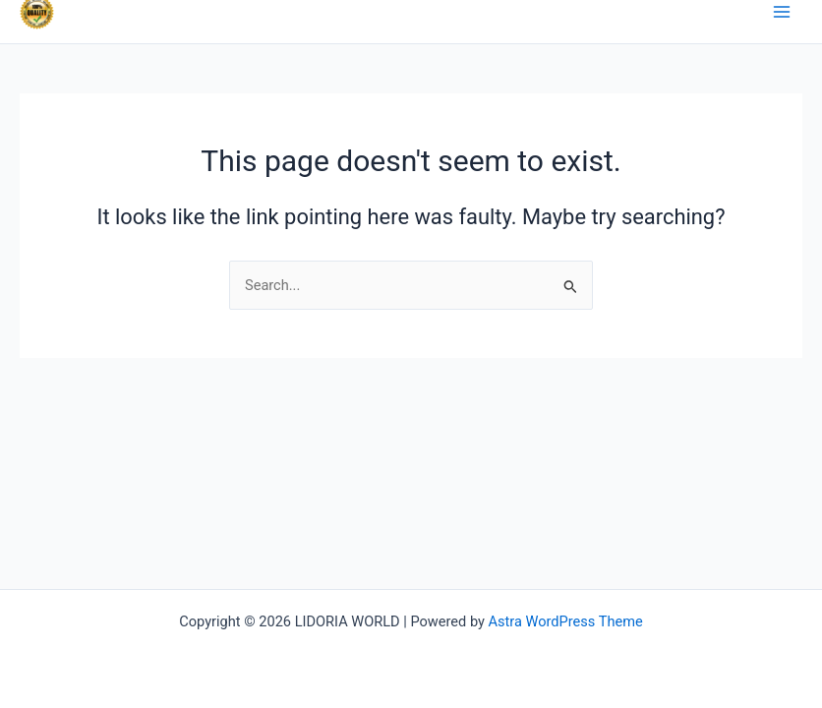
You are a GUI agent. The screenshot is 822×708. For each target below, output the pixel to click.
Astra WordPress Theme (566, 621)
